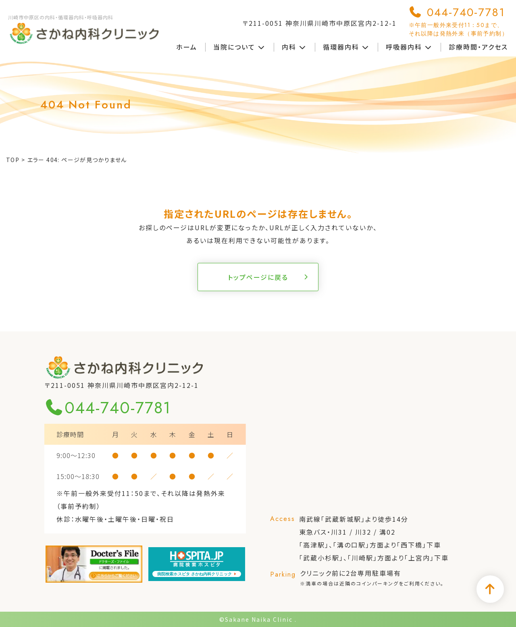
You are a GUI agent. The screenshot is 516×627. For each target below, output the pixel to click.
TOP (12, 160)
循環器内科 (346, 47)
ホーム (186, 47)
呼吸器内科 (409, 47)
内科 (294, 47)
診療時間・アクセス (478, 47)
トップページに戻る (258, 277)
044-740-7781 (458, 21)
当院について (239, 47)
